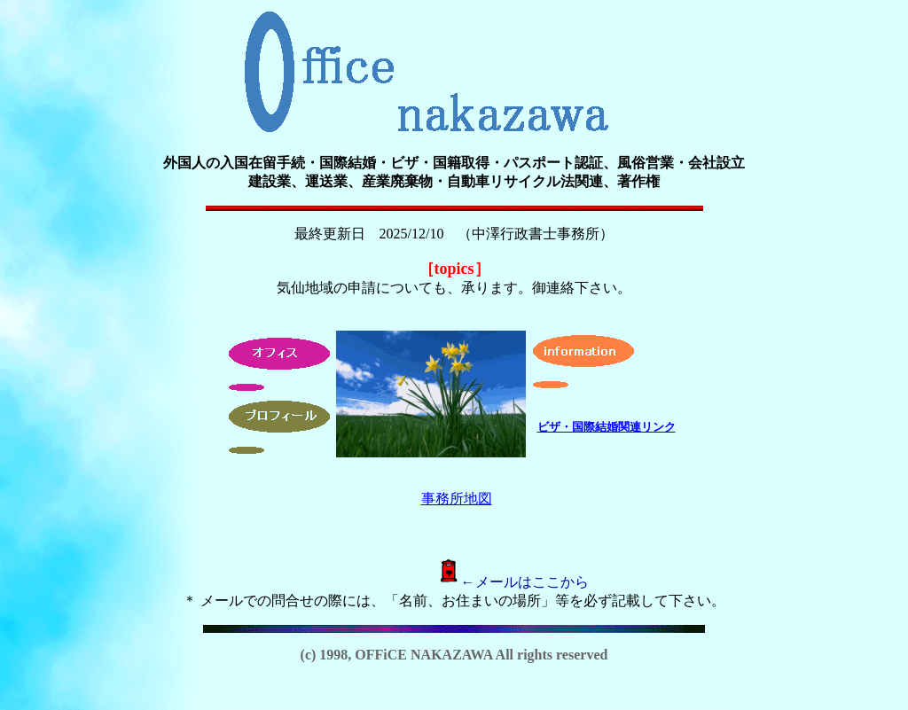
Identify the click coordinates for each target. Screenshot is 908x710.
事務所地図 (456, 498)
